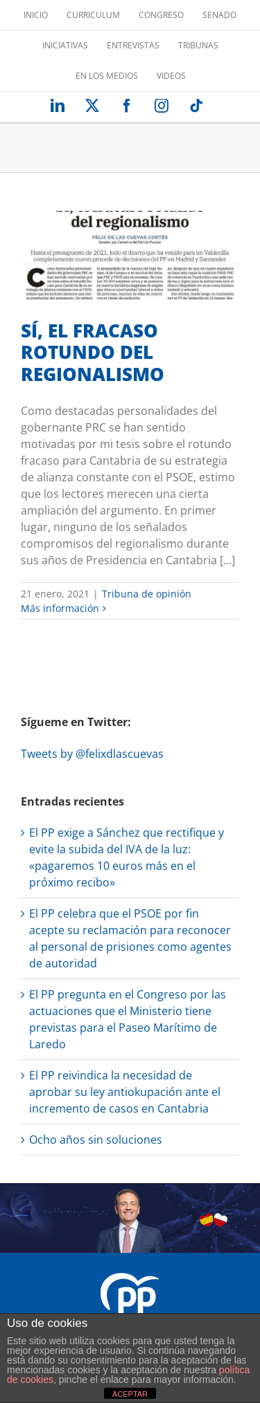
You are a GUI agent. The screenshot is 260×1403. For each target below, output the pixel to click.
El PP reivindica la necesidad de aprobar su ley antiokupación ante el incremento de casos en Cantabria (124, 1092)
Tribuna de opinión (146, 593)
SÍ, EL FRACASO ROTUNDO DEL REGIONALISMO (92, 352)
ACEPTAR (130, 1394)
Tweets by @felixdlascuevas (92, 753)
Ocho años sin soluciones (95, 1139)
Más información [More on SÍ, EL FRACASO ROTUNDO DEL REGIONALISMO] (60, 608)
